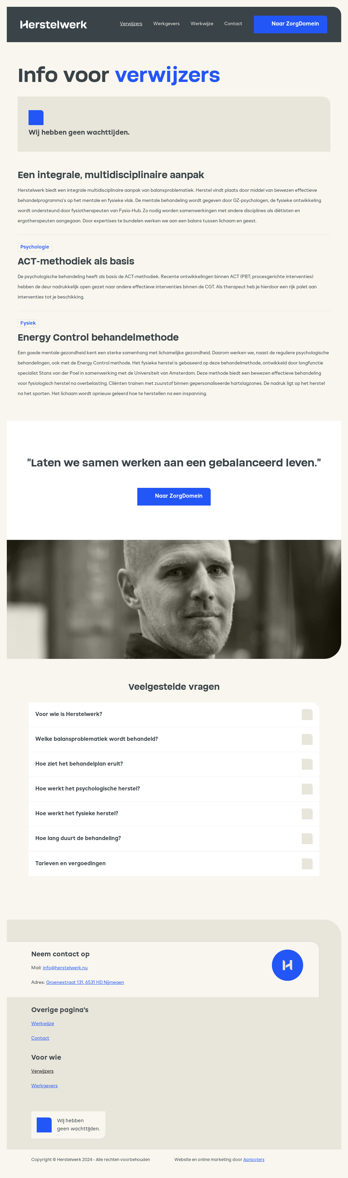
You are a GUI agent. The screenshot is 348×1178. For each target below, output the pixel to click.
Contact (233, 24)
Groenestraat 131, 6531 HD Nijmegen (85, 982)
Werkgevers (166, 24)
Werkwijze (202, 24)
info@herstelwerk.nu (65, 968)
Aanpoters (253, 1160)
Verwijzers (131, 24)
